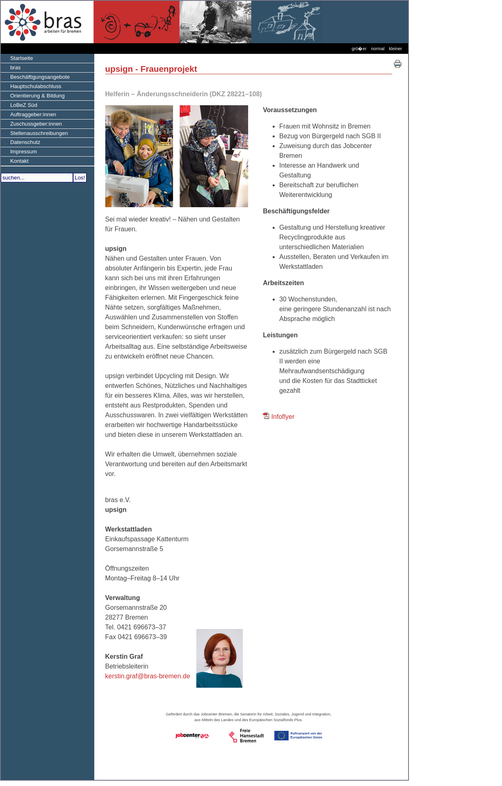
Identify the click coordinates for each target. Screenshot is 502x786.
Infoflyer (283, 416)
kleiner (395, 48)
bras (11, 67)
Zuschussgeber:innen (31, 123)
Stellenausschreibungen (34, 132)
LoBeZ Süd (19, 104)
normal (377, 48)
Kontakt (15, 160)
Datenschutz (20, 141)
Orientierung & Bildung (32, 95)
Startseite (17, 57)
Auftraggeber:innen (28, 113)
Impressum (19, 151)
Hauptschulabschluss (31, 85)
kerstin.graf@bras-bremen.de (147, 676)
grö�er (359, 48)
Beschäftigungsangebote (35, 76)
